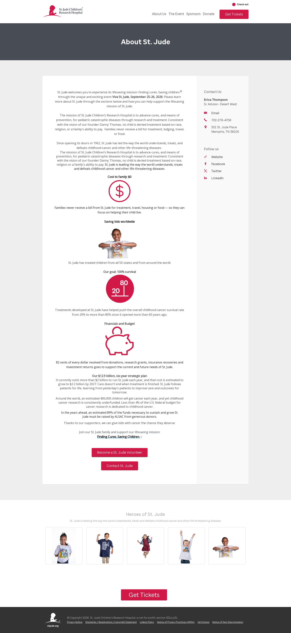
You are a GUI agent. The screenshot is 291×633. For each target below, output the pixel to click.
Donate (208, 14)
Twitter (216, 171)
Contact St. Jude (120, 465)
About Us (159, 14)
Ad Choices (203, 622)
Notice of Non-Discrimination (227, 622)
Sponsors (193, 14)
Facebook (218, 164)
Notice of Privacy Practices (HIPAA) (176, 622)
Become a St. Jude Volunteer (119, 452)
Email (215, 113)
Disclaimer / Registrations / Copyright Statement (111, 622)
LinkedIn (217, 178)
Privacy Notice (74, 622)
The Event (176, 14)
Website (217, 157)
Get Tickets (234, 14)
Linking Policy (147, 622)
